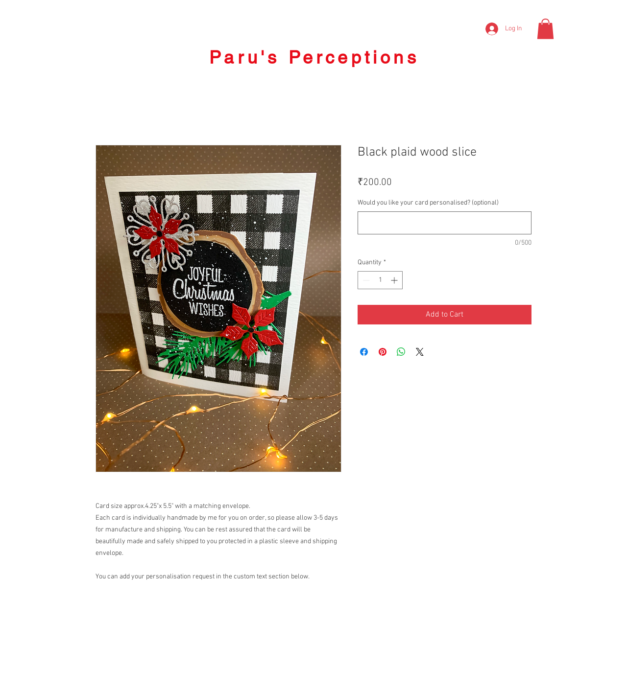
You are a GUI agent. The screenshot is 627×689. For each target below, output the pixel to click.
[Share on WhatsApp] (401, 352)
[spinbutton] (380, 280)
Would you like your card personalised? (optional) (428, 203)
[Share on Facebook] (364, 352)
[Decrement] (365, 280)
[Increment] (395, 280)
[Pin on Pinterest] (382, 352)
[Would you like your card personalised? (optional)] (444, 223)
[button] (545, 29)
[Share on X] (420, 352)
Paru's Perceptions (314, 57)
